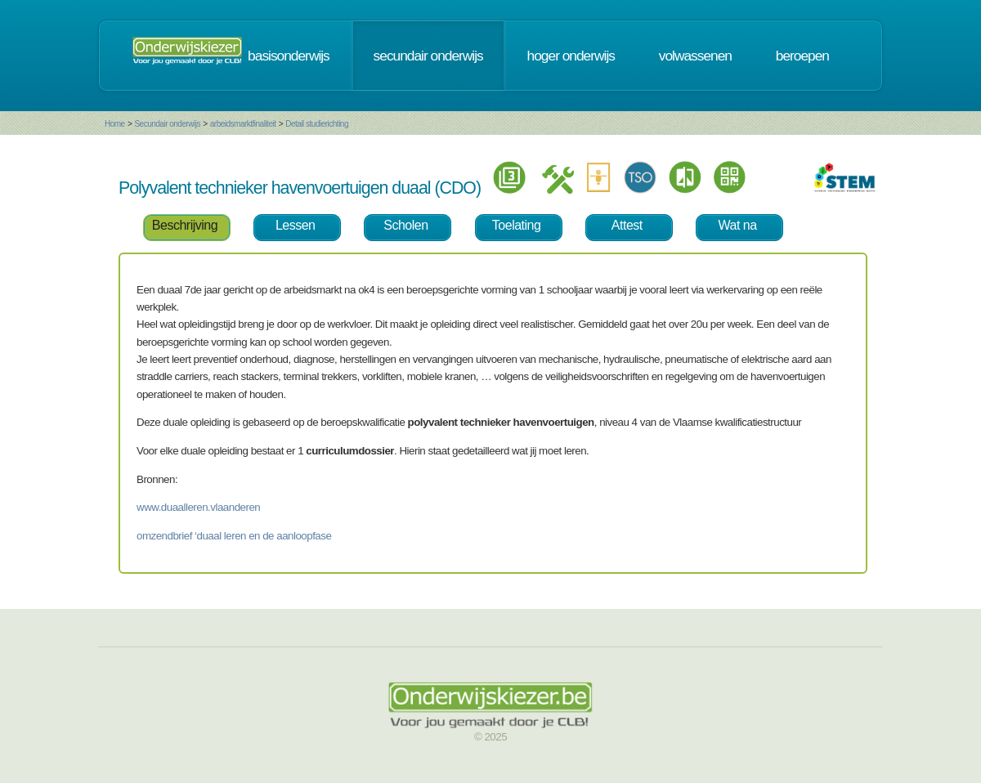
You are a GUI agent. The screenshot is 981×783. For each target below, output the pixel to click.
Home (115, 123)
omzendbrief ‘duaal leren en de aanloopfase (234, 536)
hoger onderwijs (571, 55)
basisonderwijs (288, 55)
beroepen (802, 55)
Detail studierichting (316, 123)
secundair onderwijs (428, 55)
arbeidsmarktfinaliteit (243, 123)
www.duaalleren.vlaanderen (198, 507)
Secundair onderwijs (167, 123)
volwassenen (695, 55)
